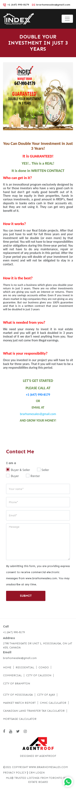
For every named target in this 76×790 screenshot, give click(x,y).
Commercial (12, 675)
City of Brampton (16, 683)
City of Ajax (46, 694)
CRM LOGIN (37, 772)
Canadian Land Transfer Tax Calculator (34, 710)
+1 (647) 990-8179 (16, 4)
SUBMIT (26, 596)
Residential (25, 667)
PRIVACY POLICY (14, 772)
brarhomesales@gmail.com (51, 4)
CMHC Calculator (53, 702)
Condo (44, 667)
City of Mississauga (18, 694)
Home (7, 667)
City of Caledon (38, 675)
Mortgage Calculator (19, 718)
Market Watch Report (19, 702)
